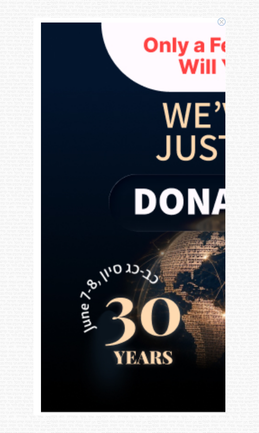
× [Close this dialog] (221, 22)
